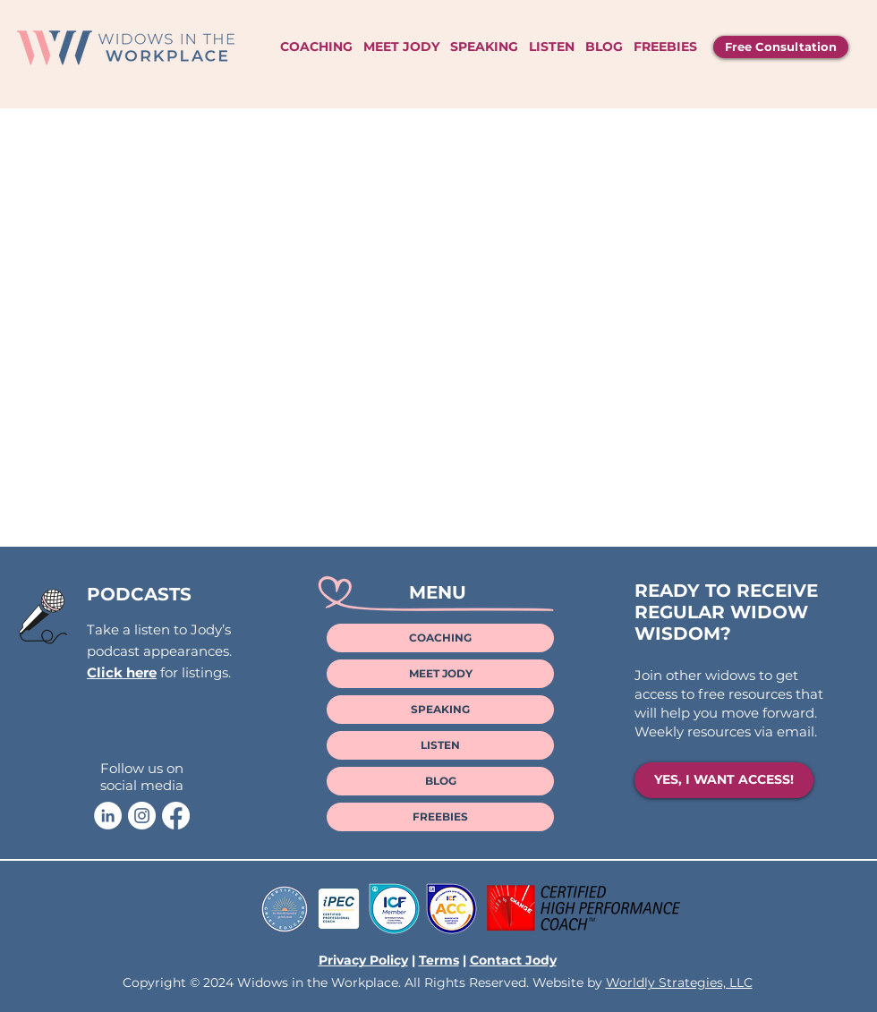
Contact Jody (513, 960)
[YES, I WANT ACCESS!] (723, 780)
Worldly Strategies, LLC (679, 982)
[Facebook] (176, 815)
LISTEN (440, 745)
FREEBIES (440, 816)
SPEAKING (440, 709)
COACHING (440, 637)
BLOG (440, 780)
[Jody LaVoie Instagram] (142, 815)
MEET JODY (441, 673)
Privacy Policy (363, 960)
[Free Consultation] (780, 47)
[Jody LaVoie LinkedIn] (108, 815)
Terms (439, 960)
